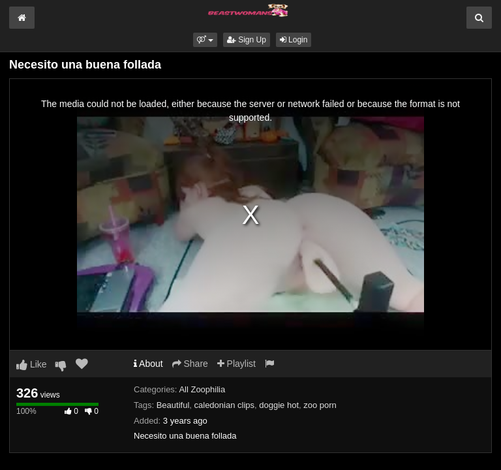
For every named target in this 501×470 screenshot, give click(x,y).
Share (190, 363)
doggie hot (279, 405)
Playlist (236, 363)
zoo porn (320, 405)
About (148, 363)
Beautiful (173, 405)
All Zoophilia (202, 389)
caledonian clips (224, 405)
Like (31, 364)
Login (294, 39)
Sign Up (246, 39)
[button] (205, 40)
